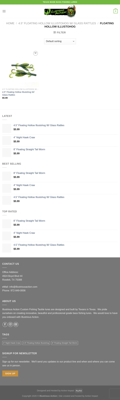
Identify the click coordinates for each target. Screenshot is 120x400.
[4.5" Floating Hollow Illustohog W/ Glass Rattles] (20, 68)
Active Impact (67, 390)
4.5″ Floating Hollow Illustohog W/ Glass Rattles (18, 93)
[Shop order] (60, 41)
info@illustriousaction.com (23, 287)
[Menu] (4, 11)
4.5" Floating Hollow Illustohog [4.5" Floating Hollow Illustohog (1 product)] (36, 343)
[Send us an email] (15, 324)
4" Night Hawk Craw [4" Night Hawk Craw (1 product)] (11, 343)
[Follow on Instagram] (10, 324)
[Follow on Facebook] (5, 324)
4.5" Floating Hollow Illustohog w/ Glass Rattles (57, 23)
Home (10, 23)
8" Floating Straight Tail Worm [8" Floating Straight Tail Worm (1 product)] (64, 343)
